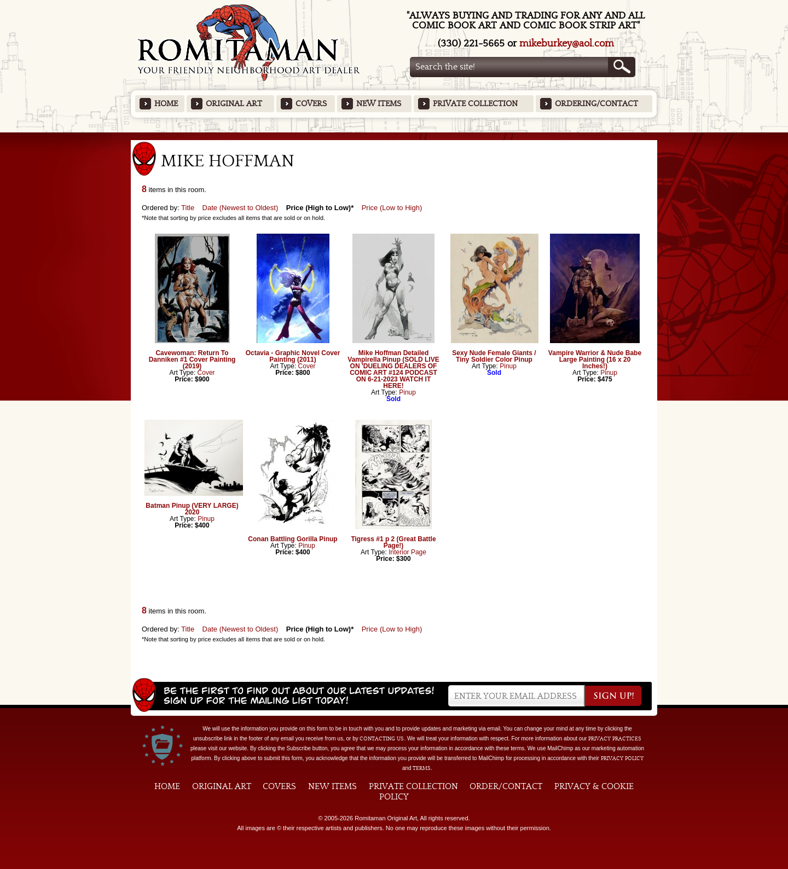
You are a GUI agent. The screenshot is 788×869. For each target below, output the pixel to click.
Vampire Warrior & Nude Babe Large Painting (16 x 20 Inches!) (594, 359)
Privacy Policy (622, 758)
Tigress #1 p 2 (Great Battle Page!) (393, 542)
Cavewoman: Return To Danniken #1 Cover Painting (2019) (192, 359)
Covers (311, 103)
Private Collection (475, 103)
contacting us (382, 738)
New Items (378, 103)
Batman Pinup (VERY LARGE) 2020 (192, 509)
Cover (206, 372)
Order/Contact (506, 786)
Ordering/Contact (596, 103)
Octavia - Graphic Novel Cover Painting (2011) (293, 356)
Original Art (234, 103)
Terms (422, 768)
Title (187, 208)
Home (166, 103)
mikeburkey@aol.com (566, 43)
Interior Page (407, 552)
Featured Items (394, 136)
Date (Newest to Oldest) (240, 208)
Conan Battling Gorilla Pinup (292, 539)
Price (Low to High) (392, 208)
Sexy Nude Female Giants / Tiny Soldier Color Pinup (494, 356)
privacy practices (614, 738)
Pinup (407, 392)
